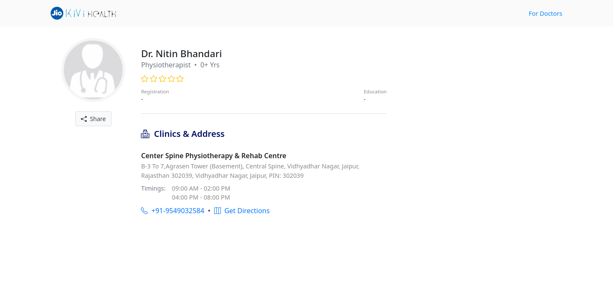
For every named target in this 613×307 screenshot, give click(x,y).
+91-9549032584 (172, 210)
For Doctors (545, 13)
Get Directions (242, 210)
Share (93, 119)
